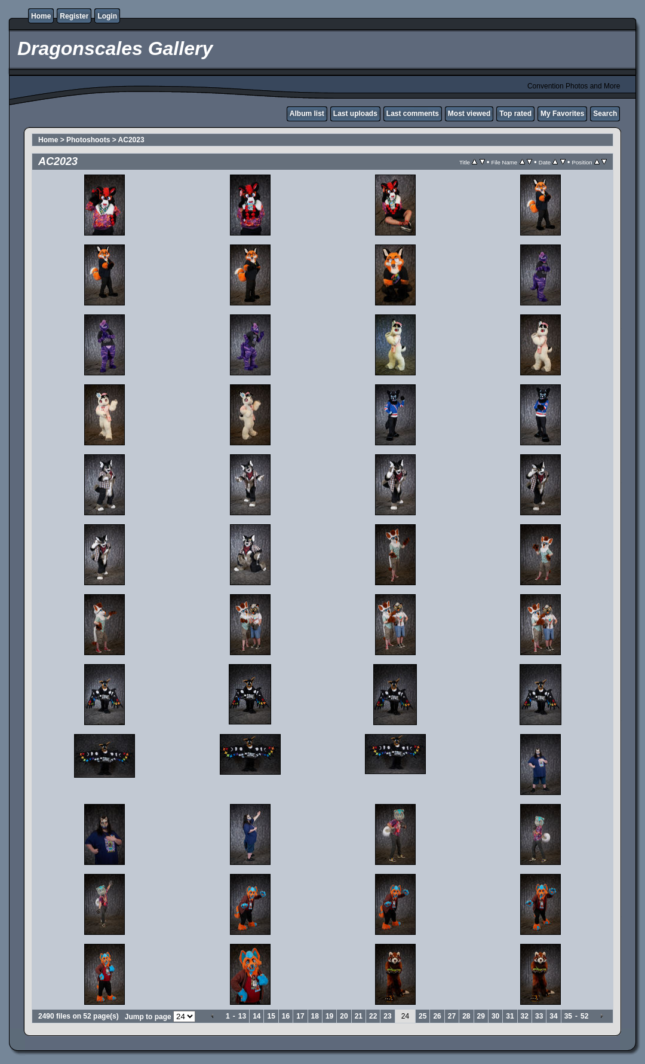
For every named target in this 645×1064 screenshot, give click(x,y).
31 (510, 1016)
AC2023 (131, 140)
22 (373, 1016)
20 (344, 1016)
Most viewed (469, 113)
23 (387, 1016)
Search (605, 113)
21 (359, 1016)
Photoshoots (88, 140)
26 (437, 1016)
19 (329, 1016)
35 (568, 1016)
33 (539, 1016)
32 (525, 1016)
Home (41, 16)
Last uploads (355, 113)
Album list (307, 113)
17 (300, 1016)
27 (452, 1016)
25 (422, 1016)
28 (466, 1016)
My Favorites (562, 113)
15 (271, 1016)
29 (481, 1016)
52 (584, 1016)
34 (553, 1016)
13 (242, 1016)
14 (256, 1016)
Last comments (412, 113)
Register (74, 16)
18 (315, 1016)
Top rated (515, 113)
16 (286, 1016)
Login (107, 16)
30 (495, 1016)
